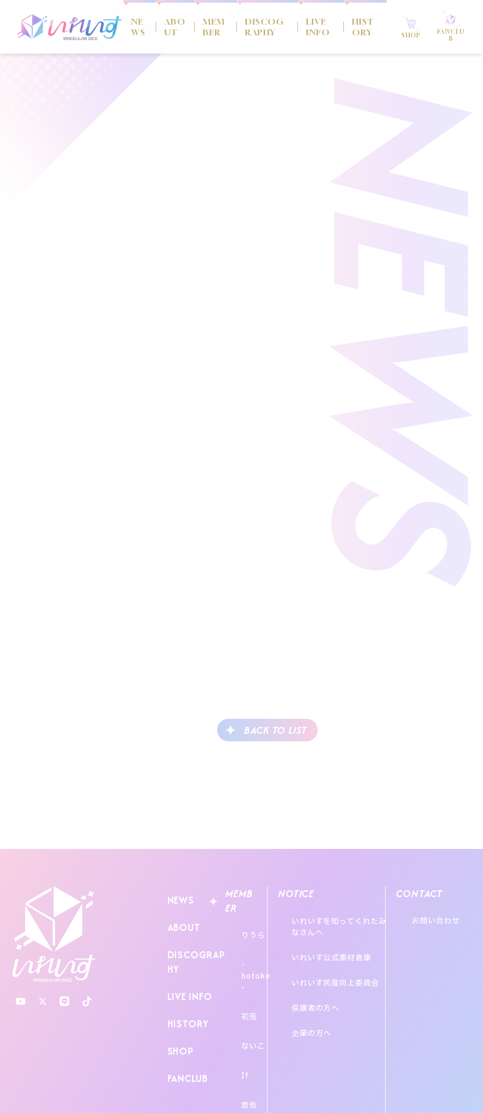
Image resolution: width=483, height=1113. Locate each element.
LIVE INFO (308, 26)
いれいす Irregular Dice (69, 27)
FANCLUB (185, 1036)
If (234, 1010)
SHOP (178, 1016)
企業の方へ (309, 985)
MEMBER (210, 26)
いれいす (53, 934)
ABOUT (172, 26)
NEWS (137, 26)
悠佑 (239, 1029)
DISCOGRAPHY (260, 26)
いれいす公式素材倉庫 (329, 941)
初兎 (239, 970)
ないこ (243, 990)
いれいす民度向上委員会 (333, 956)
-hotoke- (249, 950)
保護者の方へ (312, 970)
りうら (243, 930)
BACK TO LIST (275, 730)
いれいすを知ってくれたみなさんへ (340, 922)
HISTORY (352, 26)
